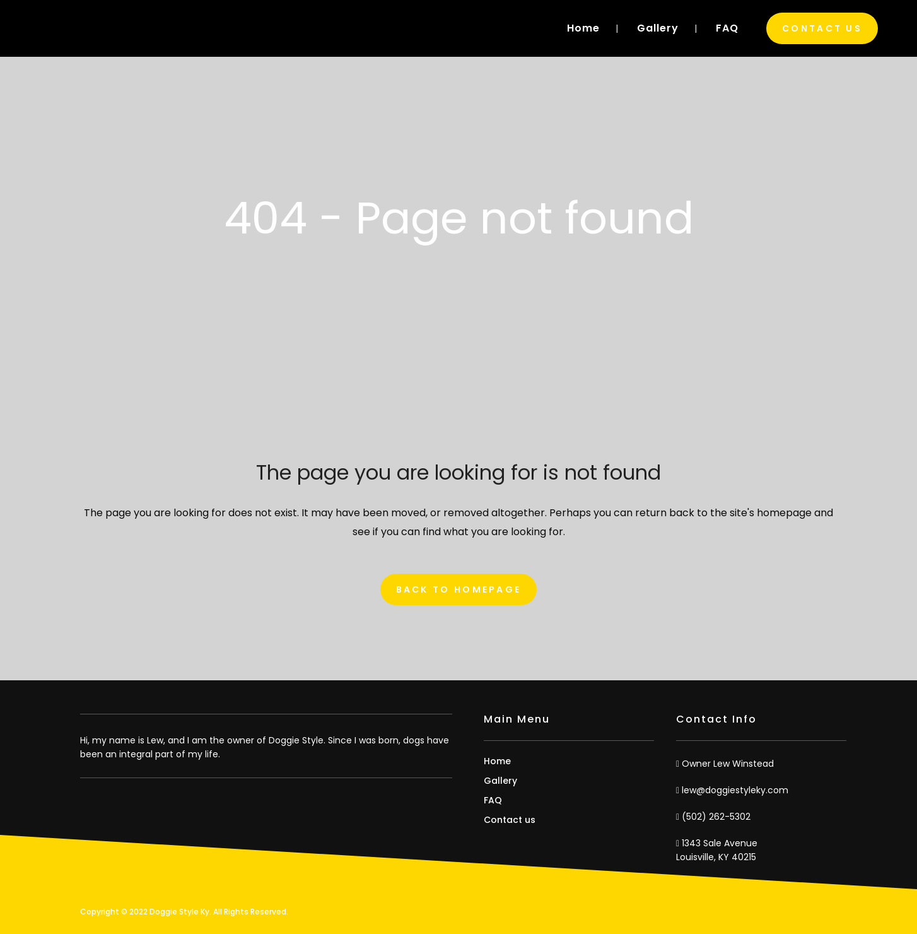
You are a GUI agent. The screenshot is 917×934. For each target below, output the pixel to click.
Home (497, 761)
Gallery (500, 780)
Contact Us (822, 28)
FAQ (493, 800)
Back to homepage (459, 589)
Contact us (509, 819)
